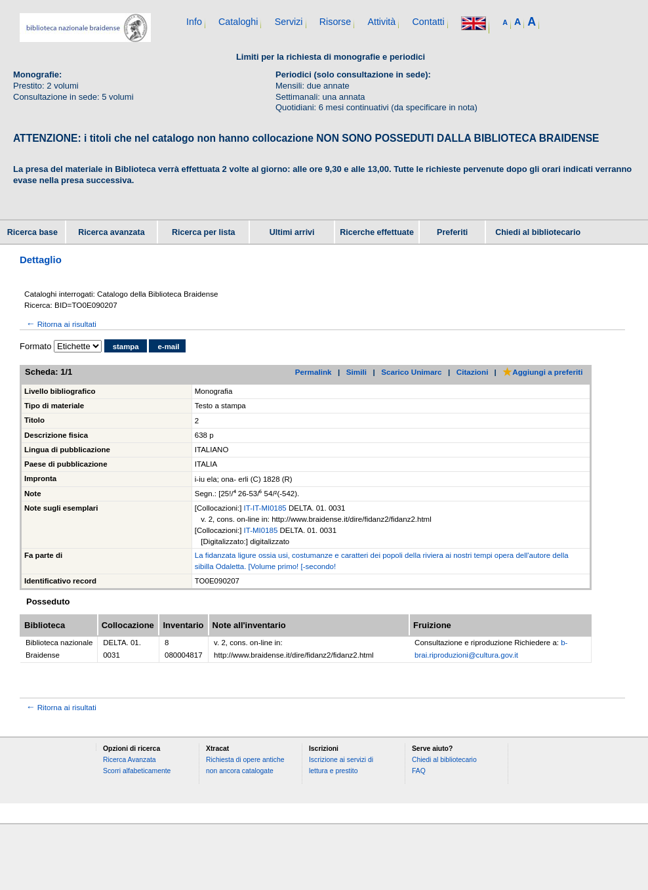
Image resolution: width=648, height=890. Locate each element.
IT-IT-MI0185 (266, 508)
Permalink (313, 372)
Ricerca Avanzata (129, 759)
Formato (35, 346)
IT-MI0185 (262, 530)
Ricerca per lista (203, 232)
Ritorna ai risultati (60, 324)
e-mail (168, 346)
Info (194, 21)
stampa (126, 346)
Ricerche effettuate (377, 232)
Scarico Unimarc (411, 372)
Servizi (289, 21)
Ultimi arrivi (292, 232)
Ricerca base (32, 232)
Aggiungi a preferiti (542, 372)
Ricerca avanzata (111, 232)
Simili (356, 372)
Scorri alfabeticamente (137, 770)
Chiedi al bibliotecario (537, 232)
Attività (381, 21)
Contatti (428, 21)
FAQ (419, 770)
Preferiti (452, 232)
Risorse (335, 21)
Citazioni (472, 372)
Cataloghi (238, 21)
